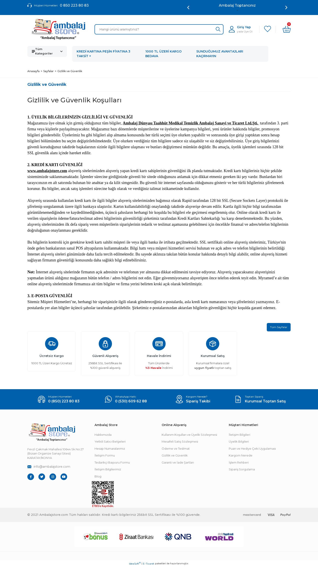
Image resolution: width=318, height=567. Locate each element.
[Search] (159, 29)
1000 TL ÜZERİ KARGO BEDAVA (163, 53)
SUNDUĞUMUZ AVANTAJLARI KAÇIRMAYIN (219, 53)
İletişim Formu (105, 456)
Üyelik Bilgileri (239, 442)
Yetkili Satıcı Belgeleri (110, 442)
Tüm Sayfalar (278, 327)
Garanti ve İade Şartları (178, 462)
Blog (98, 476)
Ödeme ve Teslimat (176, 449)
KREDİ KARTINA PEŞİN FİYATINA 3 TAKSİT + (103, 53)
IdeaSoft (135, 563)
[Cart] (287, 29)
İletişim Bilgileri (239, 435)
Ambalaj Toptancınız (237, 5)
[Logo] (58, 29)
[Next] (286, 7)
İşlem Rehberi (239, 462)
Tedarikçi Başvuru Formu (112, 462)
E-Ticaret (148, 563)
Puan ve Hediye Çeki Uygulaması (252, 449)
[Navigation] (47, 51)
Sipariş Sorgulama (242, 469)
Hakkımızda (103, 435)
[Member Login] (240, 29)
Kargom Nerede (240, 456)
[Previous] (188, 7)
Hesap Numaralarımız (110, 449)
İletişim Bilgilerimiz (108, 469)
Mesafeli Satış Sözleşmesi (180, 442)
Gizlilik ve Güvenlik (175, 456)
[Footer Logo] (51, 432)
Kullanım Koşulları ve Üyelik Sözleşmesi (189, 435)
